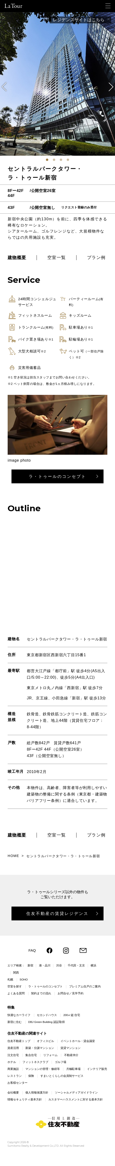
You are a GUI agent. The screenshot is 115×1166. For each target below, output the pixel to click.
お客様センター (17, 1082)
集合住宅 (31, 1055)
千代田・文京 (76, 965)
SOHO (24, 979)
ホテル (11, 1062)
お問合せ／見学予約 (70, 993)
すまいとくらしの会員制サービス (61, 1075)
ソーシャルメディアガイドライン (76, 1092)
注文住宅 (13, 1055)
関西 (16, 972)
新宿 (30, 965)
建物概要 (17, 257)
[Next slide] (108, 87)
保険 (31, 1075)
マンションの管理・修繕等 (42, 1069)
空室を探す (14, 986)
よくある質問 (16, 993)
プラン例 (96, 257)
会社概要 (13, 1092)
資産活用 (13, 1048)
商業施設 (13, 1069)
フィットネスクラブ (35, 1062)
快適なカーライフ (18, 1015)
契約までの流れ (41, 993)
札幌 (10, 979)
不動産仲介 (71, 1055)
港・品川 (44, 965)
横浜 (93, 965)
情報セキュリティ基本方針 (24, 1099)
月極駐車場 (73, 1069)
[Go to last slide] (6, 87)
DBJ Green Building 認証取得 (46, 1022)
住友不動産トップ (18, 1041)
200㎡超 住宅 (71, 1015)
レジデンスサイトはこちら (78, 19)
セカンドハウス (47, 1015)
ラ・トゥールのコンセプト (57, 476)
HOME (13, 856)
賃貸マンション (70, 1048)
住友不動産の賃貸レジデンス (57, 913)
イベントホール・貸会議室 (77, 1041)
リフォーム (50, 1055)
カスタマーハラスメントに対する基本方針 (75, 1099)
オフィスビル (45, 1041)
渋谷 (59, 965)
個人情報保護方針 (36, 1092)
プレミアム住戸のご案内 (85, 986)
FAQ (32, 950)
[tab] (47, 160)
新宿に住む (14, 1022)
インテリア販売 (97, 1069)
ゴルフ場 (60, 1062)
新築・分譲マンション (39, 1048)
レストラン (14, 1075)
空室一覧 (56, 257)
